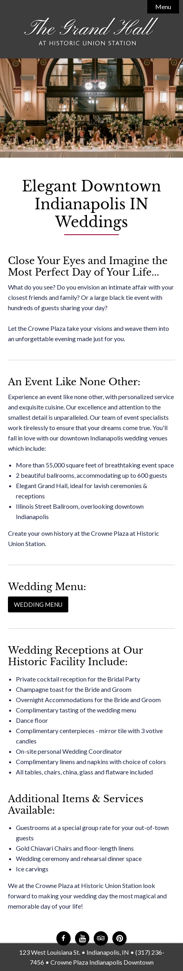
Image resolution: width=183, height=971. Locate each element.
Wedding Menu (38, 604)
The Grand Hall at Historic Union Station (91, 31)
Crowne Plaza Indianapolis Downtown (102, 962)
